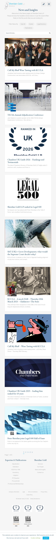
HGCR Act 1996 (15, 469)
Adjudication (15, 464)
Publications (28, 28)
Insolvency (16, 472)
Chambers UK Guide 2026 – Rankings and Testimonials (25, 161)
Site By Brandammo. (35, 498)
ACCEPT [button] (46, 538)
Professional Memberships (16, 484)
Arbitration (16, 467)
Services (40, 464)
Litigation (15, 475)
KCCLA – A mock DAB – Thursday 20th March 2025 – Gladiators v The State (25, 300)
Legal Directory (41, 24)
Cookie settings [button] (35, 538)
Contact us (40, 472)
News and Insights (40, 469)
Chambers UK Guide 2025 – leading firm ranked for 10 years (25, 392)
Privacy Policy (44, 492)
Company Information (14, 492)
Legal (23, 492)
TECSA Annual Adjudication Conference (25, 114)
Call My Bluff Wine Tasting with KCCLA (25, 70)
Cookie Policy (29, 494)
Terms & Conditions (33, 492)
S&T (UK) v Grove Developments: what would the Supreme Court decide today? (27, 253)
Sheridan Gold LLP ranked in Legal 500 (24, 206)
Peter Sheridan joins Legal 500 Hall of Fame (26, 438)
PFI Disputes (15, 478)
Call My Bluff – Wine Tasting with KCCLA (26, 346)
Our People (40, 467)
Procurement (16, 481)
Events (31, 24)
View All (23, 24)
